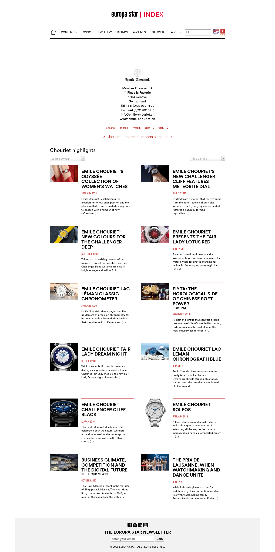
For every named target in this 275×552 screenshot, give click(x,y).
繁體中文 (150, 127)
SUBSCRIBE (158, 32)
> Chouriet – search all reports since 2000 (137, 137)
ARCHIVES (139, 32)
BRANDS (122, 32)
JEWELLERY (104, 32)
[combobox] (67, 158)
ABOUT (176, 32)
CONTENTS (69, 32)
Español (111, 127)
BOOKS (87, 32)
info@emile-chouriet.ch (137, 114)
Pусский (137, 127)
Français (124, 127)
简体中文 (163, 127)
